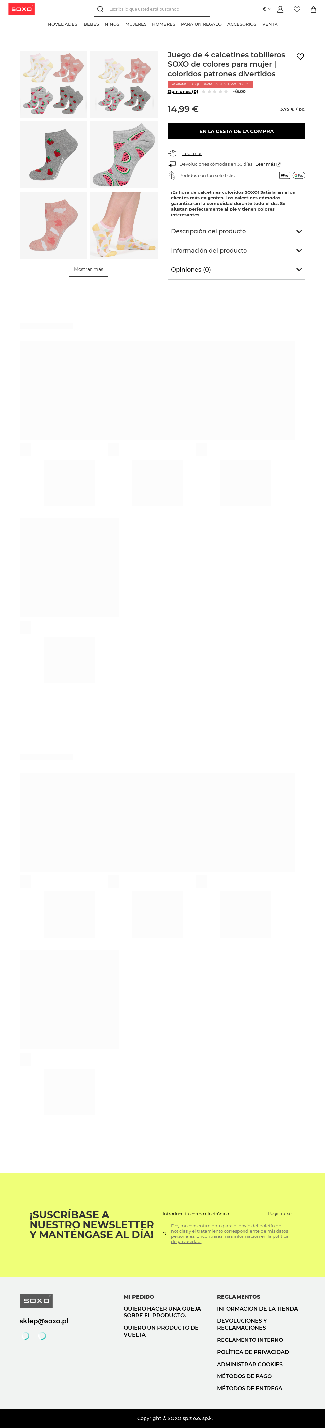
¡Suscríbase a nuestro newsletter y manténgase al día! (92, 1225)
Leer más (192, 153)
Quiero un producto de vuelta (161, 1331)
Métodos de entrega (249, 1388)
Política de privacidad (253, 1352)
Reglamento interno (250, 1340)
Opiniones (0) (183, 91)
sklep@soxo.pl (44, 1321)
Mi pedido (139, 1297)
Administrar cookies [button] (250, 1364)
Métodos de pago (244, 1376)
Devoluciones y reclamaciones (242, 1324)
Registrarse (280, 1213)
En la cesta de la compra (236, 131)
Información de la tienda (257, 1309)
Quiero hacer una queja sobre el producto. (162, 1312)
